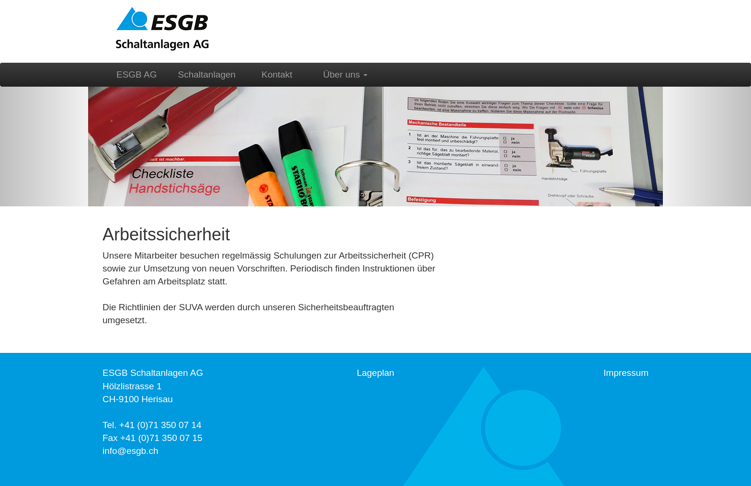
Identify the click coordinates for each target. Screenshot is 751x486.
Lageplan (375, 373)
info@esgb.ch (130, 451)
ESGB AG (136, 74)
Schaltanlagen (207, 74)
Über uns (345, 74)
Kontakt (277, 74)
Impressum (626, 373)
